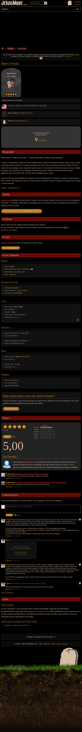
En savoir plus (67, 56)
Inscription (77, 2)
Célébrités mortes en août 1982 (16, 625)
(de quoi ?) (28, 113)
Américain (11, 106)
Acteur (19, 290)
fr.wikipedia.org (13, 188)
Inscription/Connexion (58, 540)
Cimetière (11, 48)
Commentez (9, 478)
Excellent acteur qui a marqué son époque (31, 474)
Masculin (13, 274)
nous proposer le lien (41, 611)
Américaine (26, 269)
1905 (27, 106)
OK (41, 58)
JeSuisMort (12, 3)
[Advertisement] (41, 29)
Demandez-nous (11, 409)
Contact (64, 644)
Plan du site (56, 644)
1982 (44, 106)
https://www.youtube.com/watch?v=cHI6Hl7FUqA (27, 583)
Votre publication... (8, 593)
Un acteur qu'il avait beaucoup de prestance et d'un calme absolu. (41, 483)
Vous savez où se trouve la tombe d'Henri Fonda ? (21, 211)
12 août (39, 106)
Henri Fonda (22, 48)
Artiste (24, 290)
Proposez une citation (9, 230)
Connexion (77, 4)
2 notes (44, 425)
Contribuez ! (42, 140)
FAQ (40, 644)
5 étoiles (36, 427)
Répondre (9, 536)
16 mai (22, 106)
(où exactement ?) (20, 121)
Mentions (46, 644)
